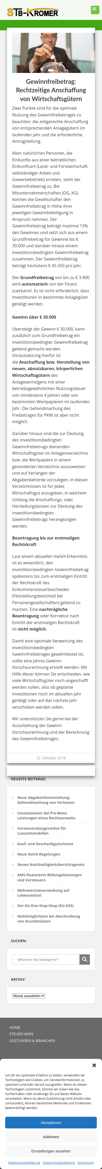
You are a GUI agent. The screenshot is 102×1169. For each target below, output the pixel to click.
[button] (94, 1065)
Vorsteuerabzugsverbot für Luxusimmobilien (41, 831)
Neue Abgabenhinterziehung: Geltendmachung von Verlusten (46, 800)
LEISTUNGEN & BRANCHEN (32, 1040)
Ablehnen (51, 1137)
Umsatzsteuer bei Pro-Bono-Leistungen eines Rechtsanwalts (46, 815)
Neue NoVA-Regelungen (38, 854)
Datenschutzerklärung (24, 1162)
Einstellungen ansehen (51, 1151)
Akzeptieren (51, 1122)
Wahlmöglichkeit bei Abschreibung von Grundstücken (48, 919)
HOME (15, 1027)
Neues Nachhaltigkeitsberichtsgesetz (51, 864)
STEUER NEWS (21, 1033)
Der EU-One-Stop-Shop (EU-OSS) (45, 905)
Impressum (85, 1162)
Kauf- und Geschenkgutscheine (45, 843)
